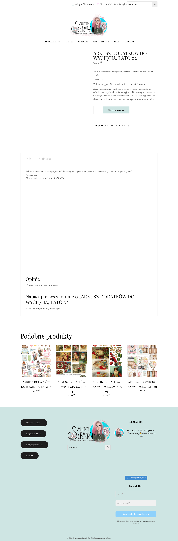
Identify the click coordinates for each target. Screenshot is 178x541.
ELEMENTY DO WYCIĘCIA (118, 125)
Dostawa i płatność (33, 423)
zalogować (40, 308)
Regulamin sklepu (33, 434)
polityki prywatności (142, 521)
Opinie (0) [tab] (45, 159)
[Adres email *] (136, 503)
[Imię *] (136, 494)
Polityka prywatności (34, 445)
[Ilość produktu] (97, 110)
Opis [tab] (28, 159)
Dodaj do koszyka (116, 110)
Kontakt (29, 455)
